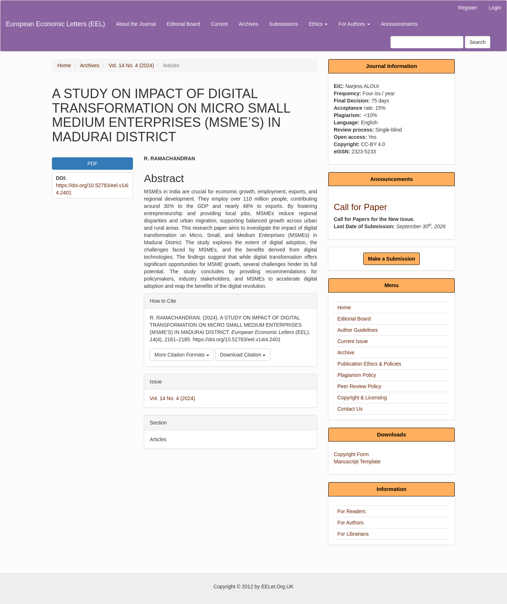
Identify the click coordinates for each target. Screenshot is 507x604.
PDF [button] (93, 163)
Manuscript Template (357, 461)
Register (467, 8)
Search (478, 42)
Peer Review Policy (359, 386)
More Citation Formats (181, 355)
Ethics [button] (318, 24)
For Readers (351, 511)
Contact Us (349, 409)
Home (64, 65)
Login (495, 8)
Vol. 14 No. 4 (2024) (131, 65)
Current (219, 24)
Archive (345, 352)
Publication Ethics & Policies (369, 364)
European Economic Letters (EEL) (55, 24)
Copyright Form (351, 454)
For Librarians (353, 534)
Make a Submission (391, 259)
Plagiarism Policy (356, 375)
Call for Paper (360, 207)
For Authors (350, 523)
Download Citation (243, 355)
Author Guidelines (357, 330)
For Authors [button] (354, 24)
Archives (248, 24)
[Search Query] (426, 42)
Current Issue (352, 341)
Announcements (399, 24)
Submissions (283, 24)
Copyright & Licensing (362, 397)
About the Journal (136, 24)
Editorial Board (183, 24)
